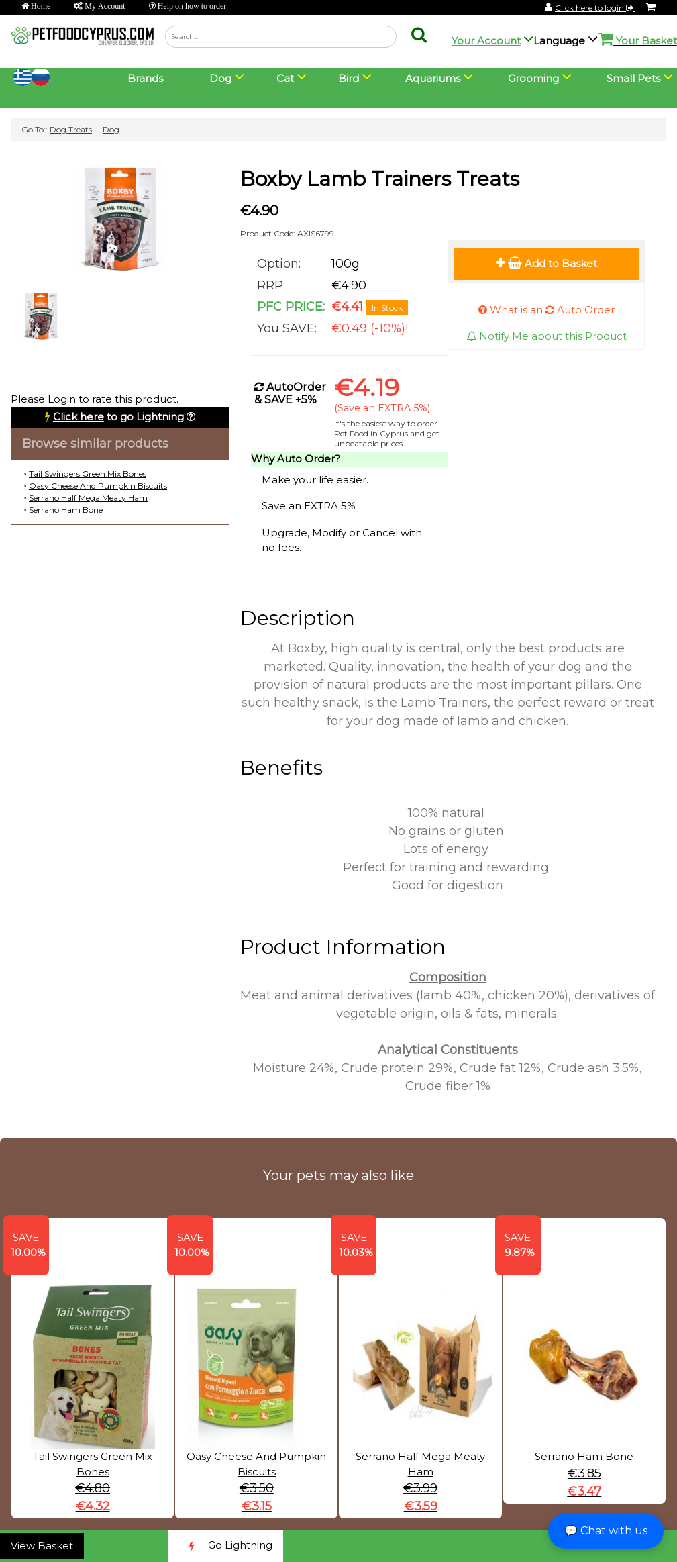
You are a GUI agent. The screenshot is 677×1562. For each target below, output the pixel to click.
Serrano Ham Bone (66, 510)
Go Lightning (225, 1546)
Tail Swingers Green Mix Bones (87, 474)
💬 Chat (605, 1530)
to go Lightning (118, 416)
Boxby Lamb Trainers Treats (379, 178)
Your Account (486, 40)
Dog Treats (71, 129)
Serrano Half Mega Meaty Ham (88, 498)
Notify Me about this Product (546, 336)
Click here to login (595, 8)
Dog (111, 129)
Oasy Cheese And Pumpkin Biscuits (98, 486)
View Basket (42, 1545)
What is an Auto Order (546, 309)
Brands (145, 78)
